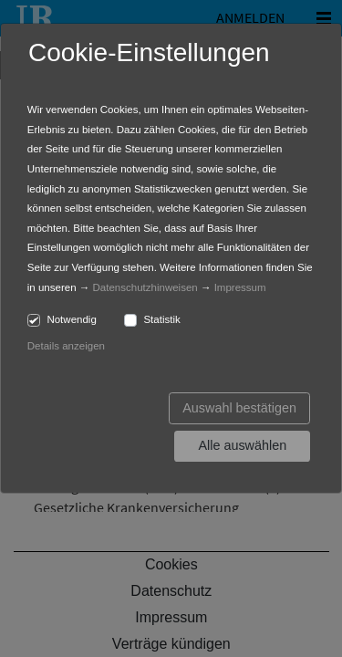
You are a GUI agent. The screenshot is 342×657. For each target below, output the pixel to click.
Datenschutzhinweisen (145, 287)
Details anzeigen (66, 345)
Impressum (240, 287)
